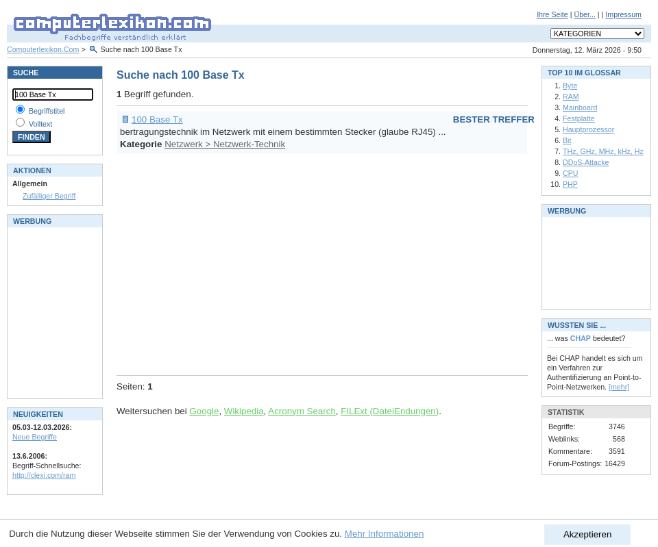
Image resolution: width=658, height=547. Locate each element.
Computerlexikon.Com (43, 49)
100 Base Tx (157, 119)
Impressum (623, 14)
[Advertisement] (320, 262)
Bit (567, 140)
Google (204, 411)
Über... (584, 14)
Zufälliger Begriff (49, 196)
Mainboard (580, 107)
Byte (570, 85)
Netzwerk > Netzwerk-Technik (224, 144)
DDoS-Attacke (586, 162)
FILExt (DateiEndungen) (390, 411)
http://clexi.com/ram (43, 475)
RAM (571, 96)
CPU (570, 173)
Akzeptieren (587, 534)
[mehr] (619, 387)
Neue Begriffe (34, 437)
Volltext (40, 124)
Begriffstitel (47, 111)
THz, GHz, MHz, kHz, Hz (603, 151)
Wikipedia (244, 411)
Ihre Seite (552, 14)
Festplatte (579, 118)
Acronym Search (302, 411)
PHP (570, 184)
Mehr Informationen (384, 534)
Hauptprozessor (588, 129)
